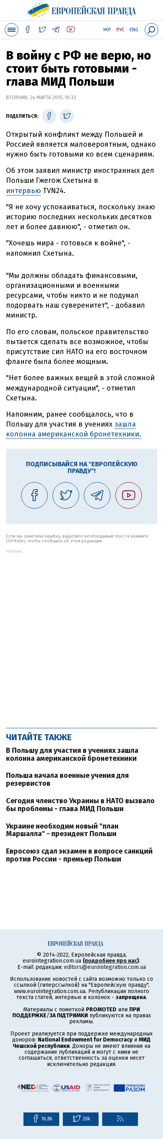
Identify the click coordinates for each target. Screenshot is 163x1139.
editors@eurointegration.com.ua (105, 967)
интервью (23, 190)
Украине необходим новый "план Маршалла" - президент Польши (62, 830)
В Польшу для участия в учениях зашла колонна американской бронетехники (72, 754)
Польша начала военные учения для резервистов (67, 779)
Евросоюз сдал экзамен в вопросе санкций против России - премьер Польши (79, 855)
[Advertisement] (81, 634)
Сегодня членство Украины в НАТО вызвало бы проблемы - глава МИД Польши (80, 804)
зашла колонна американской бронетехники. (73, 429)
